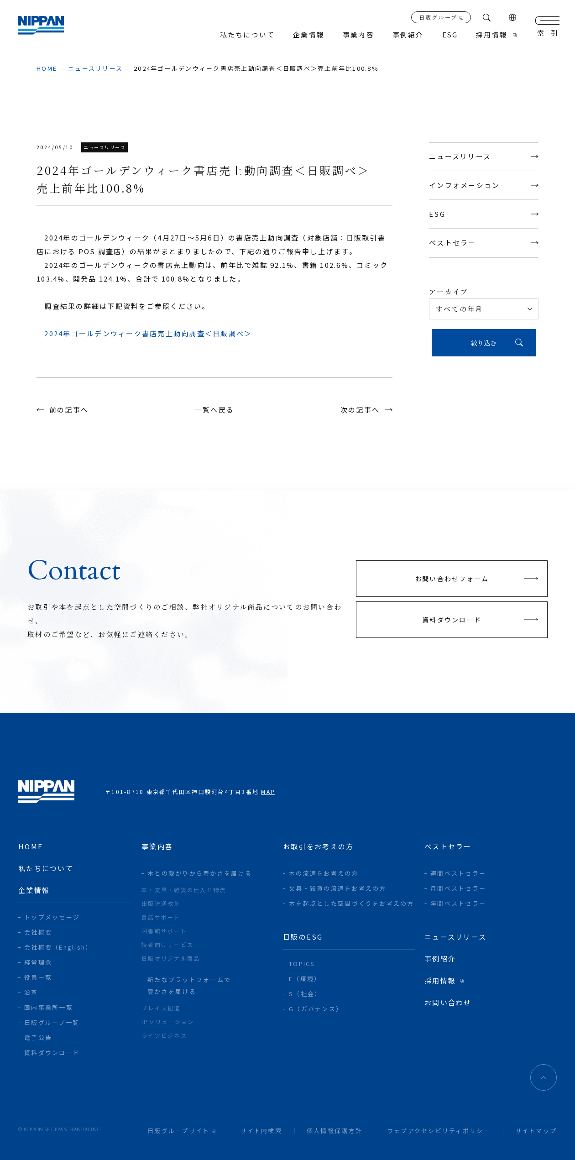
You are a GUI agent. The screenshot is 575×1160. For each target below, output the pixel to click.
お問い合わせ (448, 1002)
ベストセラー (483, 242)
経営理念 (38, 962)
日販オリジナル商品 (170, 958)
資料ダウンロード (52, 1052)
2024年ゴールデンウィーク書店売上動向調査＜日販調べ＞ (148, 333)
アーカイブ (448, 291)
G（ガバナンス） (316, 1008)
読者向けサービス (167, 944)
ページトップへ (543, 1077)
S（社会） (305, 993)
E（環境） (305, 978)
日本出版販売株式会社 (46, 27)
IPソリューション (167, 1021)
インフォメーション (483, 185)
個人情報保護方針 (334, 1130)
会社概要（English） (58, 947)
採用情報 (491, 35)
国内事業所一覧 (48, 1007)
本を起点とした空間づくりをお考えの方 (351, 903)
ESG (483, 214)
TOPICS (302, 963)
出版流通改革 (161, 903)
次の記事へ (360, 409)
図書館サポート (164, 931)
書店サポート (161, 917)
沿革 (31, 992)
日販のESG (303, 936)
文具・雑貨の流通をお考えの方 (338, 888)
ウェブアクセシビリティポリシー (439, 1130)
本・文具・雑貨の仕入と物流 (183, 890)
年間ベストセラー (458, 903)
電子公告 (38, 1037)
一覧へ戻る (214, 409)
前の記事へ (69, 409)
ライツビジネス (164, 1035)
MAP (268, 791)
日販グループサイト (178, 1130)
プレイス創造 (161, 1008)
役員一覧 (38, 977)
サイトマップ (536, 1130)
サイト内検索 (261, 1130)
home (47, 68)
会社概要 (38, 932)
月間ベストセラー (458, 888)
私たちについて (246, 35)
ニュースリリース (95, 68)
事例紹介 (407, 35)
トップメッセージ (52, 917)
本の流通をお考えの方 (324, 873)
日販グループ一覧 (51, 1022)
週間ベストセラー (458, 873)
